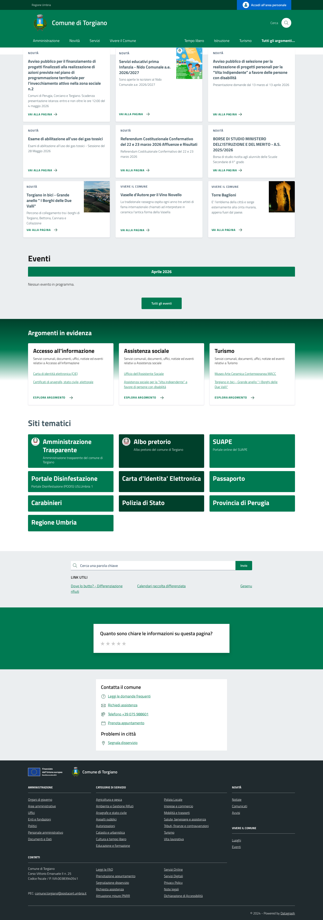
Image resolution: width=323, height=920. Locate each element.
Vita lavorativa (174, 839)
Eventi (236, 846)
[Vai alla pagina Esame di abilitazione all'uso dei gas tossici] (43, 169)
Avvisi (236, 812)
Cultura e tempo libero (111, 839)
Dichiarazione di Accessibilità (183, 895)
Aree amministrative (42, 806)
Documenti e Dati (40, 839)
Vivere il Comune (123, 40)
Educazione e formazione (113, 845)
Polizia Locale (173, 799)
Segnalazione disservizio (112, 882)
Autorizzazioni (105, 825)
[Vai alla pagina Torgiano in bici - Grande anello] (41, 228)
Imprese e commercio (178, 806)
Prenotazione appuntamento (115, 876)
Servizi (95, 40)
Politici (32, 825)
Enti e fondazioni (39, 819)
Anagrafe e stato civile (111, 812)
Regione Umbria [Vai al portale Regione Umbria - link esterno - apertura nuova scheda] (41, 5)
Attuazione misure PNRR (113, 895)
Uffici (31, 812)
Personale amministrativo (45, 832)
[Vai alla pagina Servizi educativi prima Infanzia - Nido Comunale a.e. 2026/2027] (133, 112)
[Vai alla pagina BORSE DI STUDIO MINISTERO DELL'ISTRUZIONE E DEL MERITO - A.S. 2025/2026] (228, 169)
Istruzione (221, 40)
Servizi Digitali (173, 876)
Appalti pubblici (106, 819)
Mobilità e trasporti (177, 812)
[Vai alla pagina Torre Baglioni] (226, 228)
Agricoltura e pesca (109, 799)
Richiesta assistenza (110, 889)
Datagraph (288, 913)
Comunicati (239, 806)
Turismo (245, 40)
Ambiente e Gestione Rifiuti (114, 806)
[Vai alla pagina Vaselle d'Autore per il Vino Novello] (136, 228)
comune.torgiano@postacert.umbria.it (61, 893)
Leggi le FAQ (104, 869)
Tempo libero (194, 40)
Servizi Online (173, 869)
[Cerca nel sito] (286, 23)
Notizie (236, 799)
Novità (74, 40)
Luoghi (236, 840)
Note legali (171, 889)
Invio (243, 565)
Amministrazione (46, 40)
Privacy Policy (173, 882)
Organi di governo (40, 799)
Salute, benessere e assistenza (185, 819)
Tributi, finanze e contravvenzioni (186, 825)
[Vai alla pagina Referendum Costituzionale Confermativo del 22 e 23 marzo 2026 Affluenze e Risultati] (136, 169)
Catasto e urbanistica (110, 832)
